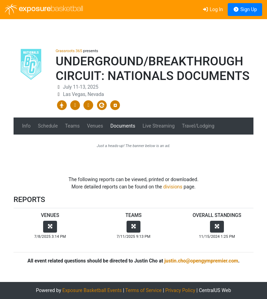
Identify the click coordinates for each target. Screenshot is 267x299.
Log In (212, 9)
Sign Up (245, 9)
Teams (72, 126)
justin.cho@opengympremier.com (201, 261)
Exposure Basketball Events (92, 290)
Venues (95, 126)
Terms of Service (143, 290)
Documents (122, 126)
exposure (44, 9)
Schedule (48, 126)
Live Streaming (159, 126)
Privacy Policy (180, 290)
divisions (173, 186)
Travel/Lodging (198, 126)
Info (26, 126)
